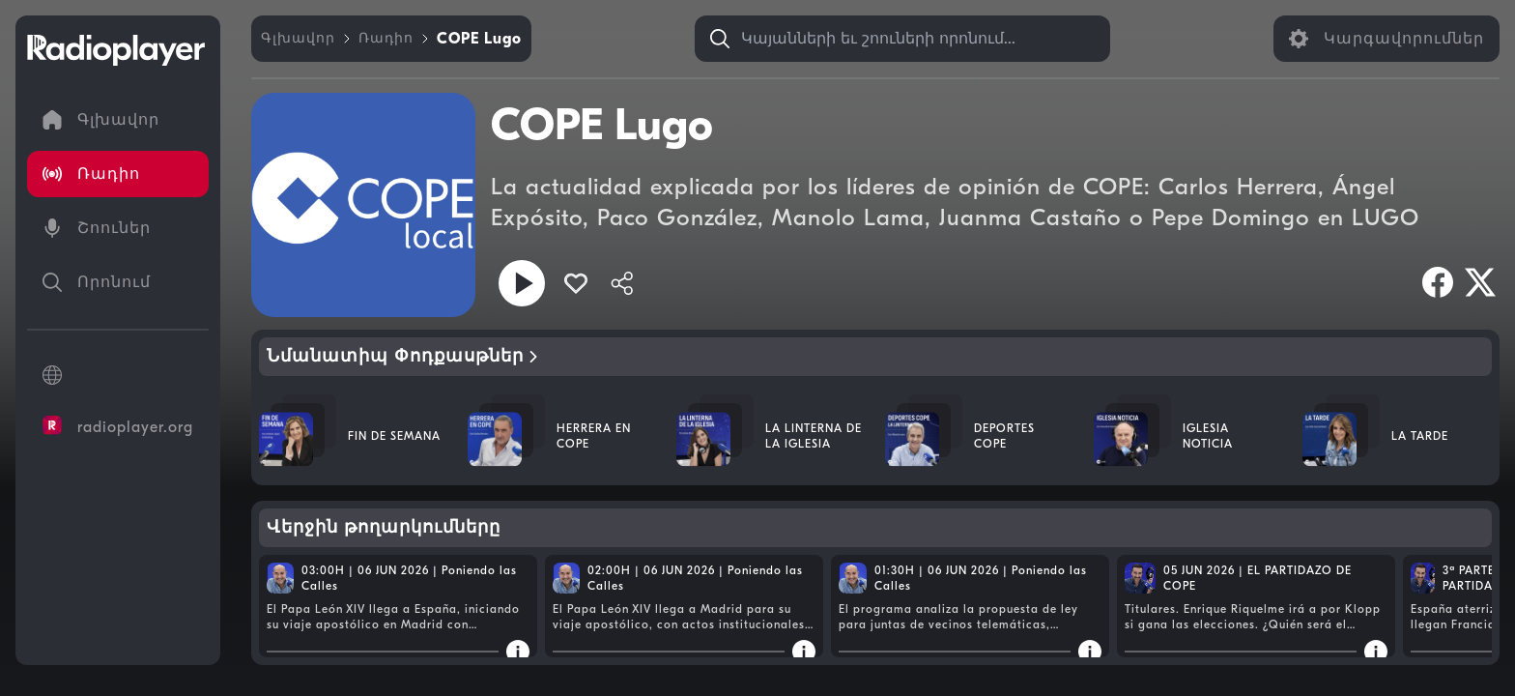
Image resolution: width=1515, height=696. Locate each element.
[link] (298, 38)
